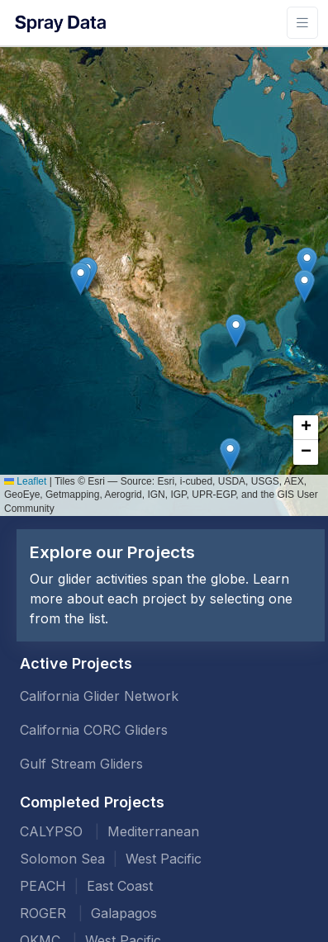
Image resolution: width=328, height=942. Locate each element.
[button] (307, 264)
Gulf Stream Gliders (81, 763)
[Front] (59, 22)
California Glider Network (99, 696)
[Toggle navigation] (302, 23)
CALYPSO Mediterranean (109, 831)
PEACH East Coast (86, 886)
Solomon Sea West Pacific (111, 858)
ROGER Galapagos (88, 913)
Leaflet (25, 481)
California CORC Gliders (94, 730)
